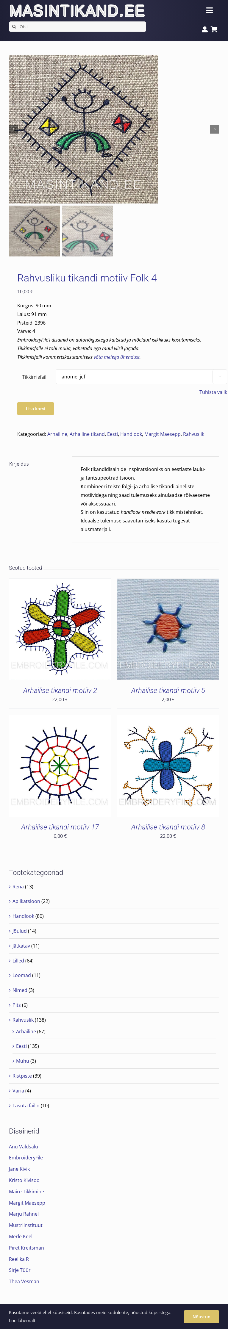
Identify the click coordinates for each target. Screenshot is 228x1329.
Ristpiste (22, 1076)
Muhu (22, 1061)
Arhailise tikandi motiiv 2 (60, 690)
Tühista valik (213, 392)
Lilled (18, 960)
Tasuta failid (26, 1105)
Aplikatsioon (26, 901)
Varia (18, 1090)
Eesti (112, 434)
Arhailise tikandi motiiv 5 (168, 690)
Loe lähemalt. (23, 1320)
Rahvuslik (193, 434)
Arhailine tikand (87, 434)
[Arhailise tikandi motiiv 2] (60, 583)
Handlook (131, 434)
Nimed (20, 990)
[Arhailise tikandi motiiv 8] (168, 719)
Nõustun (201, 1316)
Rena (18, 886)
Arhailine (57, 434)
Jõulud (20, 931)
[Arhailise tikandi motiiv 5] (168, 583)
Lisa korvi (35, 408)
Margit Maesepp (162, 434)
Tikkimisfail (34, 377)
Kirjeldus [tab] (19, 464)
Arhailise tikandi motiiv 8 (168, 827)
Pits (17, 1005)
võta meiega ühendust (117, 357)
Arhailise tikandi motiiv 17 (60, 827)
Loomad (22, 975)
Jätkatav (21, 946)
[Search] (14, 26)
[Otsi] (77, 26)
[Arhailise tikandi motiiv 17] (60, 719)
